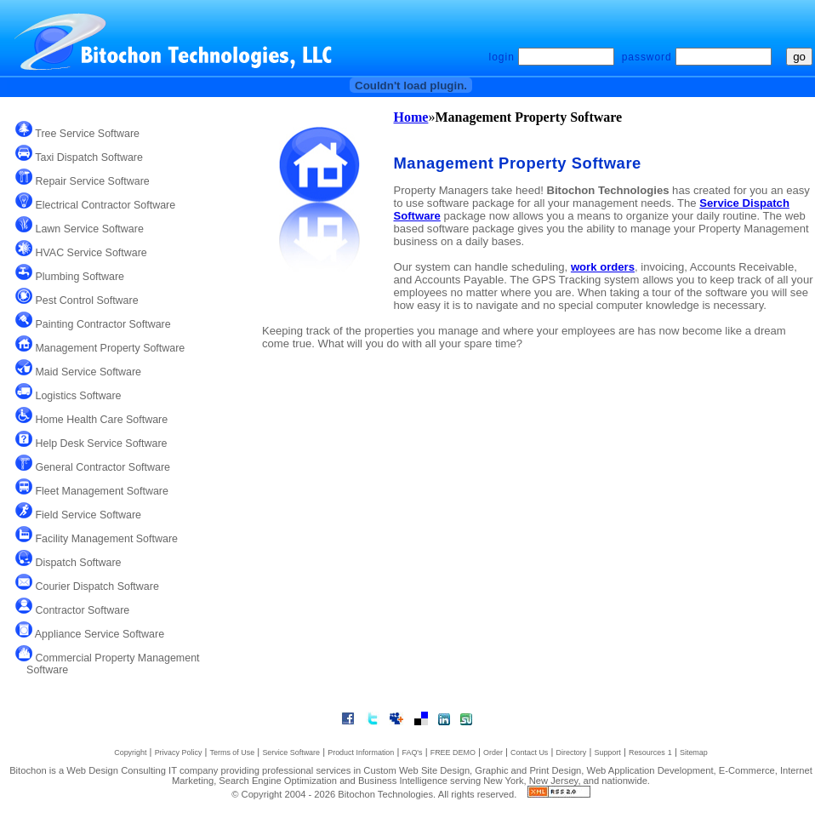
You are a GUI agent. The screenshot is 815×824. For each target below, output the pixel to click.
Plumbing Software (78, 277)
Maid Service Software (86, 372)
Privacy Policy (178, 752)
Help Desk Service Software (100, 443)
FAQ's (412, 752)
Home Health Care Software (100, 420)
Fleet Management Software (100, 491)
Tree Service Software (86, 134)
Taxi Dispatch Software (87, 157)
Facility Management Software (105, 539)
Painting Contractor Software (101, 324)
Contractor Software (80, 610)
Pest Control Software (85, 300)
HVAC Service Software (89, 253)
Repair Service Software (91, 181)
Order (493, 752)
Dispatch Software (77, 563)
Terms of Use (232, 752)
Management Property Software (108, 348)
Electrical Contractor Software (103, 205)
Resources (647, 752)
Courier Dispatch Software (95, 586)
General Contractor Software (101, 467)
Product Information (361, 752)
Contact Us (529, 752)
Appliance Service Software (98, 634)
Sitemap (694, 752)
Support (607, 752)
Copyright (130, 752)
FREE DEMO (453, 752)
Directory (571, 752)
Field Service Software (86, 515)
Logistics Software (77, 396)
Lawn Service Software (88, 229)
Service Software (291, 752)
